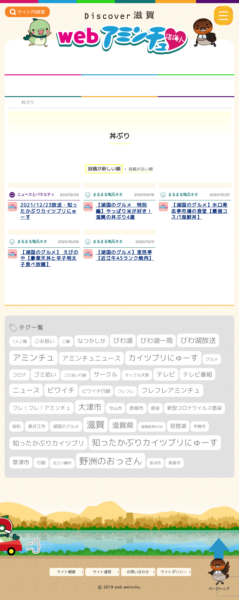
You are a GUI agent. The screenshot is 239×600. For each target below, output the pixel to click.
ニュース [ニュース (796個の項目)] (26, 390)
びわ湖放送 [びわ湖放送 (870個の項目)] (198, 340)
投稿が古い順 (141, 169)
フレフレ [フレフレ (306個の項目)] (126, 391)
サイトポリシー (174, 571)
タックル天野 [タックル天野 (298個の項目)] (137, 375)
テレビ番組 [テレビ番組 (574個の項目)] (197, 374)
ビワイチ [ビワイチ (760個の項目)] (61, 390)
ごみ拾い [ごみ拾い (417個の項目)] (44, 341)
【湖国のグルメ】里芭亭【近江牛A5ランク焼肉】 (125, 255)
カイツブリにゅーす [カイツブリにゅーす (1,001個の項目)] (163, 357)
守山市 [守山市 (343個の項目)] (115, 408)
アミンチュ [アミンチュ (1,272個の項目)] (33, 357)
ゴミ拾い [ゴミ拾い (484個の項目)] (45, 374)
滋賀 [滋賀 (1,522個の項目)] (96, 424)
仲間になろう (196, 64)
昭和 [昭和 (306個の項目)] (16, 426)
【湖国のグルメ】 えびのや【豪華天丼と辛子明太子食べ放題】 (49, 258)
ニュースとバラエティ (196, 86)
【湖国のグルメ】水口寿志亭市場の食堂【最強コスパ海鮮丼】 (199, 211)
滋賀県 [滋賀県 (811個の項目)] (123, 425)
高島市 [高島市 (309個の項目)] (174, 463)
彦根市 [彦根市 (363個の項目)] (136, 408)
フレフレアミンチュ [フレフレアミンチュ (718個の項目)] (170, 390)
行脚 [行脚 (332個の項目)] (41, 463)
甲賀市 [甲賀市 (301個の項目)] (200, 426)
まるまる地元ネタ (43, 86)
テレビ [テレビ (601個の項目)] (166, 374)
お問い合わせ (138, 571)
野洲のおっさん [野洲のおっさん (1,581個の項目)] (110, 460)
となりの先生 (120, 64)
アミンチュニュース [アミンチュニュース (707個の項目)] (91, 358)
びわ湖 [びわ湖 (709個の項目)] (123, 340)
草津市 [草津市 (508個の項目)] (20, 462)
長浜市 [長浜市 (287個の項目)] (155, 463)
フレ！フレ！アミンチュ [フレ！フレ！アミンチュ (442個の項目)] (41, 407)
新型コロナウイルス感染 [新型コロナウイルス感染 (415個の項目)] (194, 408)
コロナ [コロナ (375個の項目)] (19, 375)
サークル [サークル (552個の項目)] (105, 374)
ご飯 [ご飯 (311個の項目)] (66, 341)
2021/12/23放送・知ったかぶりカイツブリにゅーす (48, 211)
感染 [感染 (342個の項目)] (155, 408)
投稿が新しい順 (104, 169)
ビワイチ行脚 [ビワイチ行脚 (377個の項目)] (96, 391)
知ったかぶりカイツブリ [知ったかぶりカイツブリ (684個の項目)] (48, 443)
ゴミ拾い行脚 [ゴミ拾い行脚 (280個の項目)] (75, 375)
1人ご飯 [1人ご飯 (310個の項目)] (19, 341)
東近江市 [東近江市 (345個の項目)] (36, 426)
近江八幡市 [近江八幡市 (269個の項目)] (62, 463)
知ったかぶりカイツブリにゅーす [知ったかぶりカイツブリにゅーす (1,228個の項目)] (155, 442)
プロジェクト (120, 86)
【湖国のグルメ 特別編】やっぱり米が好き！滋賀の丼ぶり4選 (124, 211)
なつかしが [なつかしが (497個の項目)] (91, 341)
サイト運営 (102, 571)
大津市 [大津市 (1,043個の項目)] (89, 406)
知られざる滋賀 (43, 64)
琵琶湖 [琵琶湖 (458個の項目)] (178, 425)
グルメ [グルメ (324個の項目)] (212, 359)
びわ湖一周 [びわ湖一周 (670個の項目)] (156, 340)
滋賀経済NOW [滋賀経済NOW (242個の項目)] (152, 426)
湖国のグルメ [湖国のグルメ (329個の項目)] (66, 426)
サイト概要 (66, 571)
